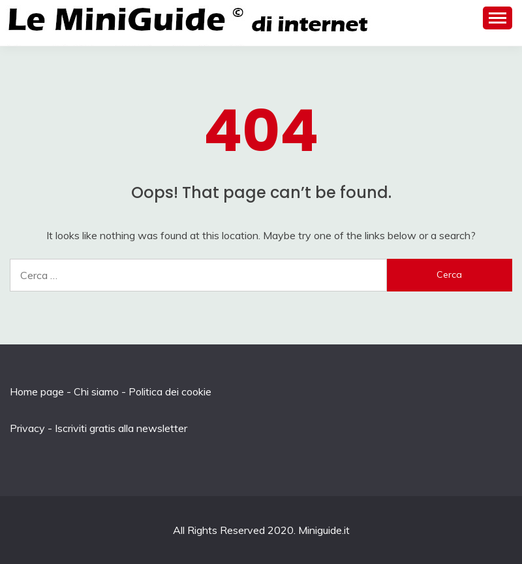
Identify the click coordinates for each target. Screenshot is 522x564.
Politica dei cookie (170, 391)
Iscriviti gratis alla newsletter (121, 428)
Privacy (27, 428)
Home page (37, 391)
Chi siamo (96, 391)
